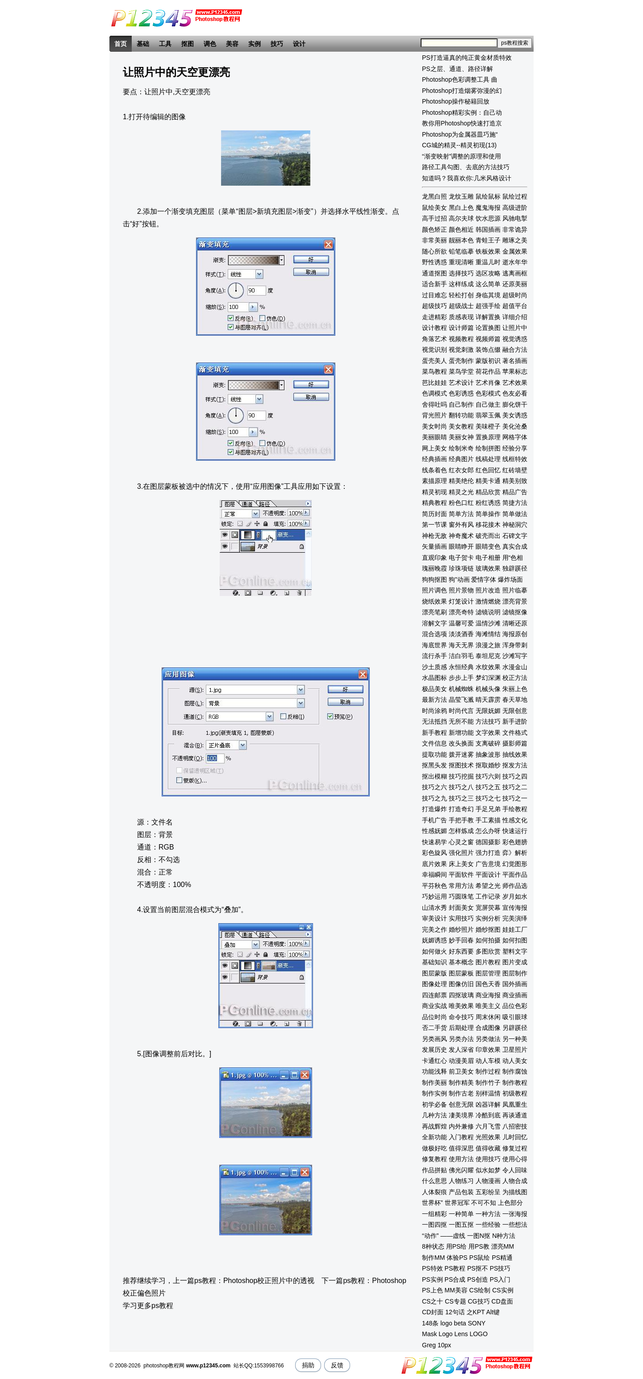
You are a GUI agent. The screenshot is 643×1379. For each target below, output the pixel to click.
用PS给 (456, 1246)
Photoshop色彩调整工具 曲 (459, 79)
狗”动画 (459, 579)
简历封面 (434, 513)
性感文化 (514, 820)
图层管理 (488, 973)
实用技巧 (461, 918)
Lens (461, 1333)
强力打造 (488, 852)
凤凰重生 (514, 1104)
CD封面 (432, 1312)
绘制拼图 (488, 448)
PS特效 (432, 1268)
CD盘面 (502, 1301)
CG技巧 (479, 1301)
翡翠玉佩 (488, 415)
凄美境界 (461, 1115)
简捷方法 (514, 502)
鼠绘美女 (434, 207)
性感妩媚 (434, 830)
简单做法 (514, 513)
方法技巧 (488, 721)
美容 (232, 43)
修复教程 (434, 1158)
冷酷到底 (488, 1115)
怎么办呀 (488, 830)
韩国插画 (488, 229)
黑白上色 (461, 207)
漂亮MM (502, 1246)
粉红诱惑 (488, 502)
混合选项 (434, 633)
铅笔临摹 (461, 251)
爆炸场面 (510, 579)
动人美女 (514, 1060)
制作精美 (461, 1082)
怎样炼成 (461, 830)
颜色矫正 (434, 229)
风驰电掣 (514, 218)
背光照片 (434, 415)
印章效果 (488, 1049)
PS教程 (455, 1268)
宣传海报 (514, 907)
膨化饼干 (514, 404)
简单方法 (461, 513)
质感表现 (461, 317)
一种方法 (488, 1213)
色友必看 (514, 393)
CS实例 (502, 1290)
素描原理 (434, 480)
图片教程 (488, 962)
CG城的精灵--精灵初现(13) (459, 145)
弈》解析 (514, 852)
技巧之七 (488, 798)
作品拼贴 (434, 1170)
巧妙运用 (434, 896)
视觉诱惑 (514, 338)
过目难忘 (434, 295)
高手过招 (434, 218)
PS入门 (500, 1279)
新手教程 (434, 732)
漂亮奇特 (461, 612)
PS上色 (432, 1290)
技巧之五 (488, 787)
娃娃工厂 (514, 929)
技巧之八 (461, 787)
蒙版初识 (488, 360)
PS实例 (432, 1279)
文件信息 (434, 743)
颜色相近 (461, 229)
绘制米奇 (461, 448)
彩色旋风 (434, 852)
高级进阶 (514, 207)
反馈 (337, 1365)
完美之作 (434, 929)
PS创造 (477, 1279)
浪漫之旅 (488, 645)
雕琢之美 (514, 240)
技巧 (277, 43)
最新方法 (434, 699)
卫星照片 (514, 1049)
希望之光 (488, 885)
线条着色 (434, 470)
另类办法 (461, 1038)
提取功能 (434, 754)
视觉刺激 (461, 349)
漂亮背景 (514, 601)
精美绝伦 (461, 480)
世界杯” (432, 1202)
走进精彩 (434, 317)
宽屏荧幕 (488, 907)
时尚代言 (461, 710)
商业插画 (514, 995)
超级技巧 (434, 305)
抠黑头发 (434, 765)
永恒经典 (461, 667)
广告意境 (488, 863)
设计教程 (434, 327)
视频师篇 (488, 338)
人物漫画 (488, 1180)
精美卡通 (488, 480)
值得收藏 (488, 1148)
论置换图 (488, 327)
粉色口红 (461, 502)
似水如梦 (488, 1170)
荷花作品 (488, 371)
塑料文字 (514, 951)
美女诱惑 (514, 415)
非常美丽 (434, 240)
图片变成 (514, 962)
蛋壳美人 (434, 360)
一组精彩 (434, 1213)
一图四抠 (434, 1224)
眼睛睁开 (461, 546)
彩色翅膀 (514, 842)
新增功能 (461, 732)
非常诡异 (514, 229)
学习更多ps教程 (148, 1305)
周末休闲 (488, 1017)
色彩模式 (488, 393)
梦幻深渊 (488, 677)
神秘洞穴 (514, 524)
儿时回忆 (514, 1137)
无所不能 (461, 721)
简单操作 (488, 513)
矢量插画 (434, 546)
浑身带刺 (514, 645)
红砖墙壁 (514, 470)
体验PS (457, 1257)
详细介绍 (514, 317)
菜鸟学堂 (461, 371)
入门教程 (461, 1137)
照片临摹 (514, 590)
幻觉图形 (514, 863)
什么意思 (434, 1180)
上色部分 (510, 1202)
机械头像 (488, 688)
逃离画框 (514, 273)
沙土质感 (434, 667)
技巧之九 (434, 798)
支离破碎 (488, 743)
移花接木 (488, 524)
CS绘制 (479, 1290)
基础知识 (434, 962)
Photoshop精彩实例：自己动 (462, 112)
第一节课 (434, 524)
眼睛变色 (488, 546)
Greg (429, 1345)
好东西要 (461, 951)
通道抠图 (434, 273)
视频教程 (461, 338)
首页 (120, 43)
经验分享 (514, 448)
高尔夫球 (461, 218)
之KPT (476, 1312)
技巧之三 (461, 798)
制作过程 (488, 1071)
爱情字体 (483, 579)
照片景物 (461, 590)
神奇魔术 (461, 535)
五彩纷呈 (488, 1192)
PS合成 (455, 1279)
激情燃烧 (488, 601)
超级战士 (461, 305)
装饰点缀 (488, 349)
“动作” (430, 1235)
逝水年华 (514, 262)
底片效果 (434, 863)
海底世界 (434, 645)
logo (446, 1323)
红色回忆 (488, 470)
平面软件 (461, 874)
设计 (299, 43)
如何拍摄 (488, 940)
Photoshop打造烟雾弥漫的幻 (462, 90)
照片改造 (488, 590)
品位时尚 (434, 1017)
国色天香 (488, 983)
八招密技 (514, 1126)
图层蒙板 (461, 973)
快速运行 (514, 830)
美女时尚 (434, 426)
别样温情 (488, 1093)
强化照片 (461, 852)
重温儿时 (488, 262)
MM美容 (456, 1290)
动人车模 (488, 1060)
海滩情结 (488, 633)
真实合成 (514, 546)
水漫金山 (514, 667)
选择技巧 (461, 273)
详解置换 (488, 317)
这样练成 (461, 283)
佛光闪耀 (461, 1170)
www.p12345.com (208, 1365)
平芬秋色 (434, 885)
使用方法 (461, 1158)
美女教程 (461, 426)
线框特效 (514, 458)
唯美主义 (488, 1005)
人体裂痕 (434, 1192)
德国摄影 (488, 842)
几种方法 (434, 1115)
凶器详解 (488, 1104)
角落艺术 (434, 338)
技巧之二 (514, 787)
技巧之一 (514, 798)
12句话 (455, 1312)
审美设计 (434, 918)
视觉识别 (434, 349)
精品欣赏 (488, 492)
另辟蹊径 (514, 1027)
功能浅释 (434, 1071)
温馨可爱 (461, 623)
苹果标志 (514, 371)
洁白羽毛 (461, 655)
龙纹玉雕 (461, 196)
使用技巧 (488, 1158)
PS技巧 (500, 1268)
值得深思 (461, 1148)
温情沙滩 (488, 623)
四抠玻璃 (461, 995)
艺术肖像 (488, 382)
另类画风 (434, 1038)
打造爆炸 (434, 808)
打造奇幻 (461, 808)
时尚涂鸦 (434, 710)
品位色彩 (514, 1005)
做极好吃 (434, 1148)
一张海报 (514, 1213)
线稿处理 (488, 458)
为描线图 (514, 1192)
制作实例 (434, 1093)
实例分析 (488, 918)
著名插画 (514, 360)
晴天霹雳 (488, 699)
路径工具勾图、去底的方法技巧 (465, 167)
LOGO (479, 1333)
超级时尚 (514, 295)
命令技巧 (461, 1017)
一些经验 (488, 1224)
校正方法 (514, 677)
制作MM (433, 1257)
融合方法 (514, 349)
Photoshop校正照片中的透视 (269, 1280)
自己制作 (461, 404)
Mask (429, 1333)
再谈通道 (514, 1115)
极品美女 (434, 688)
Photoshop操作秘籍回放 (455, 101)
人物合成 (514, 1180)
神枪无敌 (434, 535)
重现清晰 (461, 262)
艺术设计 (461, 382)
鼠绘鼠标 (488, 196)
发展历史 (434, 1049)
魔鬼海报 (488, 207)
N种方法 (503, 1235)
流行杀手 (434, 655)
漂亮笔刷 (434, 612)
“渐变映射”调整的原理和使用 (461, 156)
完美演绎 (514, 918)
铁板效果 (488, 251)
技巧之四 (514, 776)
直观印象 (434, 557)
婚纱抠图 (488, 929)
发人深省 (461, 1049)
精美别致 (514, 480)
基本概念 (461, 962)
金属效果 (514, 251)
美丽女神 (461, 437)
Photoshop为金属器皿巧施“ (460, 134)
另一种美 (514, 1038)
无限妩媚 (488, 710)
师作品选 (514, 885)
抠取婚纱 (488, 765)
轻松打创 (461, 295)
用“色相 (512, 557)
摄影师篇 (514, 743)
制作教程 (514, 1082)
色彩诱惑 (461, 393)
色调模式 (434, 393)
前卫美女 (461, 1071)
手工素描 (488, 820)
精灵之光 (461, 492)
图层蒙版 (434, 973)
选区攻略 (488, 273)
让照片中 (514, 327)
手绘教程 (514, 808)
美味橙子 (488, 426)
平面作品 (514, 874)
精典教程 (434, 502)
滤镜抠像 (514, 612)
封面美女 (461, 907)
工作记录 (488, 896)
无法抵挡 (434, 721)
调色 (210, 43)
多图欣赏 (488, 951)
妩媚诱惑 (434, 940)
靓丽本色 (461, 240)
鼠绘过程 (514, 196)
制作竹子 (488, 1082)
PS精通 (502, 1257)
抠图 (187, 43)
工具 (165, 43)
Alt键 (493, 1312)
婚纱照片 (461, 929)
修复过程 (514, 1148)
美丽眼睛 (434, 437)
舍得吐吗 (434, 404)
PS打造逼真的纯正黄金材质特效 (467, 57)
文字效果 (488, 732)
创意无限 (461, 1104)
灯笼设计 (461, 601)
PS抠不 (477, 1268)
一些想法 (514, 1224)
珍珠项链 (461, 568)
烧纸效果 (434, 601)
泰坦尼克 (488, 655)
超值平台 (514, 305)
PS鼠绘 (479, 1257)
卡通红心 (434, 1060)
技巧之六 (434, 787)
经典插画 (434, 458)
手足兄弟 (488, 808)
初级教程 (514, 1093)
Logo (445, 1333)
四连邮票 (434, 995)
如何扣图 (514, 940)
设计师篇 (461, 327)
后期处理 (461, 1027)
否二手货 (434, 1027)
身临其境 (488, 295)
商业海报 (488, 995)
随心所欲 (434, 251)
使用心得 (514, 1158)
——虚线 (452, 1235)
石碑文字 (514, 535)
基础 (143, 43)
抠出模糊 (434, 776)
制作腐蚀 (514, 1071)
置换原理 (488, 437)
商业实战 (434, 1005)
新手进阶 (514, 721)
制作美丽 (434, 1082)
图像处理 (434, 983)
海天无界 (461, 645)
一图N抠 (478, 1235)
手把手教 (461, 820)
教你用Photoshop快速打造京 (462, 123)
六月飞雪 (488, 1126)
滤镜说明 (488, 612)
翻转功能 (461, 415)
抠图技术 (461, 765)
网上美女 (434, 448)
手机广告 (434, 820)
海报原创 (514, 633)
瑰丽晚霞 (434, 568)
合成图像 (488, 1027)
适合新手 (434, 283)
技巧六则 (488, 776)
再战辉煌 (434, 1126)
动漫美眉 (461, 1060)
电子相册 (488, 557)
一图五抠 (461, 1224)
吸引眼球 (514, 1017)
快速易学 (434, 842)
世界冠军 (457, 1202)
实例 (254, 43)
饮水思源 (488, 218)
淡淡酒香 (461, 633)
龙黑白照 (434, 196)
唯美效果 (461, 1005)
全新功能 (434, 1137)
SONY (477, 1323)
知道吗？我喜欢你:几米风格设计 (466, 178)
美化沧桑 (514, 426)
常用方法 (461, 885)
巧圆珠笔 (461, 896)
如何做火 (434, 951)
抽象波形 (488, 754)
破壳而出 (488, 535)
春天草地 (514, 699)
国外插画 (514, 983)
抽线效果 (514, 754)
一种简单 (461, 1213)
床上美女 (461, 863)
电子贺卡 (461, 557)
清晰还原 (514, 623)
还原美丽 (514, 283)
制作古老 (461, 1093)
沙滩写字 (514, 655)
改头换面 (461, 743)
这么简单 (488, 283)
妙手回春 (461, 940)
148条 (430, 1323)
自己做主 (488, 404)
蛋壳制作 (461, 360)
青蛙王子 (488, 240)
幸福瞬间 (434, 874)
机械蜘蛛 (461, 688)
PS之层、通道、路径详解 (457, 68)
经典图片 (461, 458)
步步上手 (461, 677)
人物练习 (461, 1180)
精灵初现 (434, 492)
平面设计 (488, 874)
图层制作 (514, 973)
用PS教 (478, 1246)
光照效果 (488, 1137)
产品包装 (461, 1192)
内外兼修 (461, 1126)
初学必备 (434, 1104)
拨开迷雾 (461, 754)
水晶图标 (434, 677)
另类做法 (488, 1038)
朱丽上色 (514, 688)
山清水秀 (434, 907)
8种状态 (433, 1246)
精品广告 (514, 492)
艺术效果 (514, 382)
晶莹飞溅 (461, 699)
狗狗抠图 (434, 579)
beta (460, 1323)
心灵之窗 (461, 842)
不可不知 (483, 1202)
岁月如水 (514, 896)
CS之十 (432, 1301)
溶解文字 (434, 623)
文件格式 (514, 732)
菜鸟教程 (434, 371)
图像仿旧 (461, 983)
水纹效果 (488, 667)
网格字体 (514, 437)
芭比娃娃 (434, 382)
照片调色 (434, 590)
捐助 (308, 1365)
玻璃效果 (488, 568)
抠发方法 (514, 765)
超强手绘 (488, 305)
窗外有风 (461, 524)
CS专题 (455, 1301)
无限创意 (514, 710)
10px (444, 1345)
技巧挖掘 (461, 776)
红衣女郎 (461, 470)
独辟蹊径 (514, 568)
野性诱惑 (434, 262)
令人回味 (514, 1170)
